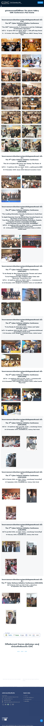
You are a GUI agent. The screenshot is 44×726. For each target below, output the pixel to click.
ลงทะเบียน (40, 2)
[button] (1, 6)
